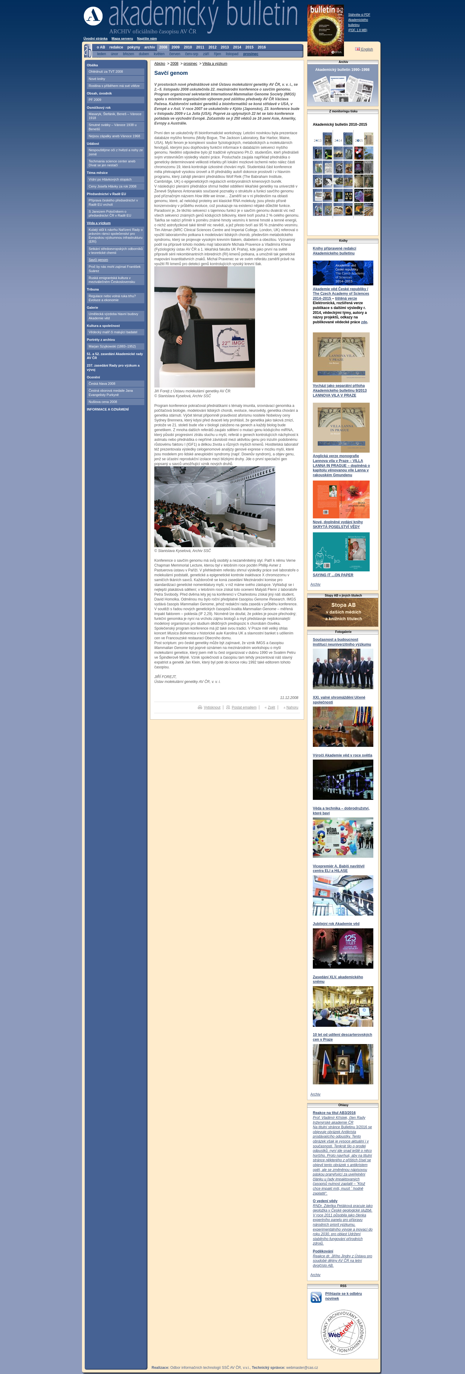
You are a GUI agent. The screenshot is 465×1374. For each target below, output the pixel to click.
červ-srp (191, 54)
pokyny (133, 47)
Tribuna (93, 289)
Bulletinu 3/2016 (342, 1156)
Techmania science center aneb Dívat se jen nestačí (112, 163)
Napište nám (147, 38)
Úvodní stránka (95, 38)
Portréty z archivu (101, 339)
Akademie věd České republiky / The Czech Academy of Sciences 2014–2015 (341, 294)
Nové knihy (97, 79)
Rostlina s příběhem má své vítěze (114, 86)
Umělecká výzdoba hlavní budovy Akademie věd (113, 316)
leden (101, 54)
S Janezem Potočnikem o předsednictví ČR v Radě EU (110, 213)
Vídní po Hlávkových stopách (110, 179)
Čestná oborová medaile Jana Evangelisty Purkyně (111, 392)
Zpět (271, 707)
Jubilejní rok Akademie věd (336, 924)
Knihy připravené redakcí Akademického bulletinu (334, 250)
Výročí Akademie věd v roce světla (342, 755)
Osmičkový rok (99, 107)
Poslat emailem (244, 707)
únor (114, 54)
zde (364, 322)
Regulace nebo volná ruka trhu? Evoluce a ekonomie (112, 298)
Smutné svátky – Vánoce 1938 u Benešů (112, 127)
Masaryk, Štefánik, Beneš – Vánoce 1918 (115, 116)
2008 (163, 47)
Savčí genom (98, 259)
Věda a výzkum (99, 223)
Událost (93, 143)
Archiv (315, 584)
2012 (212, 47)
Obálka (92, 65)
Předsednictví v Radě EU (106, 194)
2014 (237, 47)
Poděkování (323, 1251)
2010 (188, 47)
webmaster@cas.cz (302, 1368)
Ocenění (93, 377)
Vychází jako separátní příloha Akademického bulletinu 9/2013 (340, 388)
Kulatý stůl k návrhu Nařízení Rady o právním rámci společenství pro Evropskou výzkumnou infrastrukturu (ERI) (116, 236)
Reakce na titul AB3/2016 (334, 1113)
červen (174, 54)
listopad (232, 54)
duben (144, 54)
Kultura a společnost (103, 326)
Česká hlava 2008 (102, 383)
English (364, 49)
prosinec (250, 54)
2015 (249, 47)
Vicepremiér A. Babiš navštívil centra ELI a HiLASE (339, 868)
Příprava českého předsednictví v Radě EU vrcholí (113, 202)
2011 (200, 47)
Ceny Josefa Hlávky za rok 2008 (112, 186)
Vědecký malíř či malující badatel (113, 332)
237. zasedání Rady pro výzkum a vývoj (113, 367)
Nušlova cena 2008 (103, 402)
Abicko (159, 64)
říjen (217, 54)
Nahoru (292, 707)
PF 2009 (95, 99)
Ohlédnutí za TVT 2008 (106, 71)
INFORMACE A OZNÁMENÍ (108, 409)
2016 (262, 47)
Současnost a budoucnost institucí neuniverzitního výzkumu (342, 642)
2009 (176, 47)
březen (128, 54)
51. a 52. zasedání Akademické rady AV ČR (115, 356)
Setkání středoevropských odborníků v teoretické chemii (116, 251)
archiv (149, 47)
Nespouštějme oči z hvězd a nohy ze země (116, 152)
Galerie (92, 307)
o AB (101, 47)
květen (159, 54)
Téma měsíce (97, 173)
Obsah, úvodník (99, 93)
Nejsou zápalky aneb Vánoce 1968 (114, 136)
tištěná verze (346, 298)
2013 (225, 47)
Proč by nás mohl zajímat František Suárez (115, 268)
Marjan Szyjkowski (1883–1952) (112, 346)
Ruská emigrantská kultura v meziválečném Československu (112, 280)
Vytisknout (212, 707)
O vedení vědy (325, 1201)
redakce (116, 47)
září (206, 54)
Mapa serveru (122, 38)
